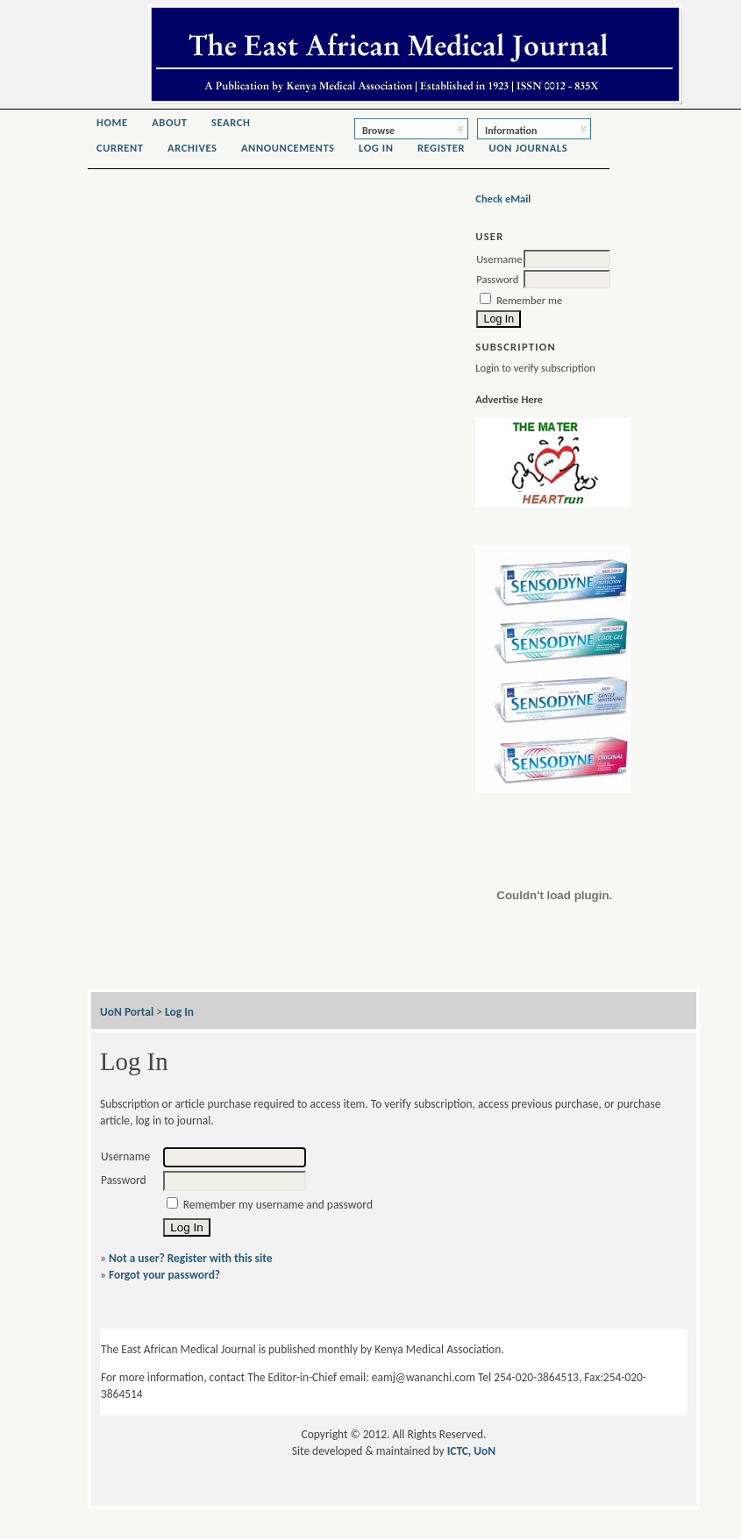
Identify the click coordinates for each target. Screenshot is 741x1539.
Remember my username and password (278, 1204)
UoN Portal (126, 1011)
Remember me (529, 300)
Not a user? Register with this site (191, 1258)
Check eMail (503, 198)
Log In (376, 147)
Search (231, 122)
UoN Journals (528, 147)
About (169, 122)
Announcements (288, 147)
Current (120, 147)
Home (112, 122)
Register (441, 147)
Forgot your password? (164, 1274)
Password (497, 279)
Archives (192, 147)
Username (499, 259)
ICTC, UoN (471, 1450)
